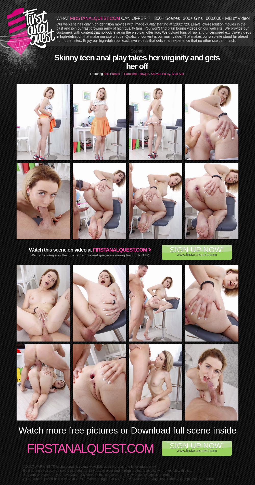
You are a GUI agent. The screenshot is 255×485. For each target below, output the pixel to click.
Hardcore (130, 74)
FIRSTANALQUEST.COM (95, 18)
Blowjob (143, 74)
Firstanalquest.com (120, 250)
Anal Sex (178, 74)
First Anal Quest (31, 31)
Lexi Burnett (112, 74)
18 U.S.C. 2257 (121, 479)
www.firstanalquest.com (196, 251)
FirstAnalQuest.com (90, 448)
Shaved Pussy (160, 74)
